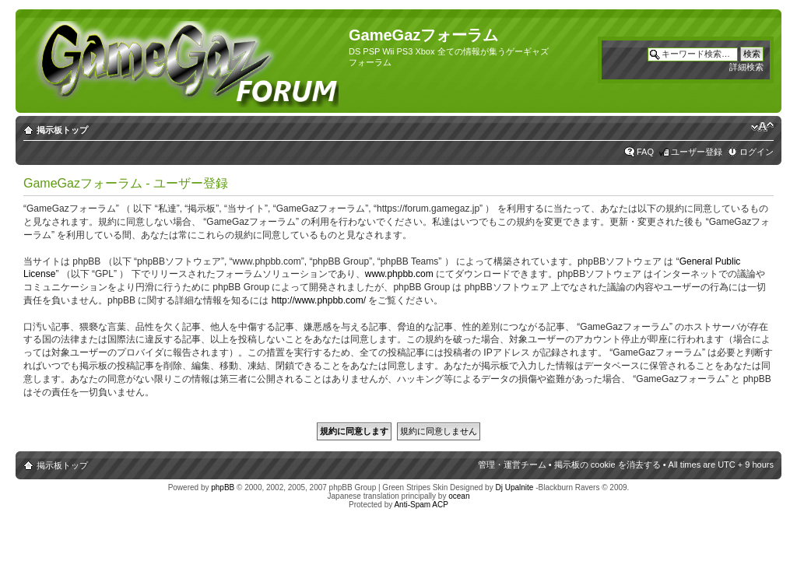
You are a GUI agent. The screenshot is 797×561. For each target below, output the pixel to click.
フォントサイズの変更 (762, 127)
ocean (458, 496)
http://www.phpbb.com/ (319, 300)
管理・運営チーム (512, 464)
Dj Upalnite (514, 487)
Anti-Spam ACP (421, 504)
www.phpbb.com (399, 273)
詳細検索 (746, 67)
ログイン (756, 151)
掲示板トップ (62, 130)
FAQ (645, 151)
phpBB (222, 487)
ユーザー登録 (696, 151)
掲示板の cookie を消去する (607, 464)
